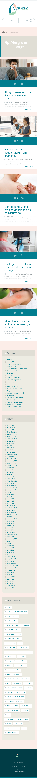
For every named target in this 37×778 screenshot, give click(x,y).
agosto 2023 (11, 494)
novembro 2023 (12, 488)
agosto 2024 (11, 468)
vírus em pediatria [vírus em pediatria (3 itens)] (12, 732)
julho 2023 (10, 497)
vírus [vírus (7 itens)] (24, 728)
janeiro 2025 (11, 457)
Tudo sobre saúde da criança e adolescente (13, 760)
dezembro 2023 (12, 486)
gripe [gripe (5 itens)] (8, 683)
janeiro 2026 (11, 430)
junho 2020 (11, 577)
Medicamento (11, 382)
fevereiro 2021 (12, 559)
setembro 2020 (12, 570)
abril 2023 (10, 503)
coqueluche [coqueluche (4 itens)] (27, 652)
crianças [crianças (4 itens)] (9, 665)
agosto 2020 (11, 572)
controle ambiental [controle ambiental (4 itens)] (13, 652)
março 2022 (11, 532)
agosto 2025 (11, 441)
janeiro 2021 (11, 561)
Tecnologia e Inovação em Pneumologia (15, 399)
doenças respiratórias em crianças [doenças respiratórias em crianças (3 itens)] (18, 679)
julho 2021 (10, 548)
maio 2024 (10, 474)
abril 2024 (10, 477)
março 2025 (11, 452)
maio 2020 (10, 579)
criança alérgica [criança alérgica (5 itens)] (20, 661)
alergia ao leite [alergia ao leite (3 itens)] (12, 620)
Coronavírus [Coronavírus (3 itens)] (11, 656)
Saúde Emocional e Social (15, 393)
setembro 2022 (12, 519)
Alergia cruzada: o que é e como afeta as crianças (18, 95)
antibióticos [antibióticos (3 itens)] (11, 643)
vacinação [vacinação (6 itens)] (18, 723)
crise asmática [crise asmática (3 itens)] (21, 665)
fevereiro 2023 (12, 508)
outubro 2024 (11, 463)
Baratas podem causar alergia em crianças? (15, 152)
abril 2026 (10, 425)
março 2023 (11, 506)
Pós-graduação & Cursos (15, 386)
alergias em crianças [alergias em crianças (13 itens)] (13, 629)
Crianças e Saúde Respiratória (17, 369)
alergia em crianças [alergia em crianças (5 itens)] (13, 625)
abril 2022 (10, 530)
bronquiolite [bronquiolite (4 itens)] (23, 647)
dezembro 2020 (12, 563)
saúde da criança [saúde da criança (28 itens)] (12, 706)
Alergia (22, 84)
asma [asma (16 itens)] (20, 643)
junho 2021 (10, 550)
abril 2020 (10, 581)
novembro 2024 (12, 461)
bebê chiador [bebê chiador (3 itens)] (11, 647)
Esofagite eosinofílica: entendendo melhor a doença (18, 267)
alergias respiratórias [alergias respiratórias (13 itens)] (14, 634)
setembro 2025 (12, 439)
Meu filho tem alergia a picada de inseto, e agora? (17, 324)
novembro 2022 (12, 514)
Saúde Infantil (11, 395)
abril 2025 (10, 450)
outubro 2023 (11, 490)
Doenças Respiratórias (22, 198)
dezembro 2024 (12, 459)
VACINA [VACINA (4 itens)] (9, 723)
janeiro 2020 (11, 588)
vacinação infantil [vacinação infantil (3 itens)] (13, 728)
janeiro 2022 (11, 537)
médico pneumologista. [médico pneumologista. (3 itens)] (14, 688)
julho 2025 (10, 443)
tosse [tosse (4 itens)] (8, 714)
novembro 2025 (12, 434)
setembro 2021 (12, 543)
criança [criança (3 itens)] (9, 661)
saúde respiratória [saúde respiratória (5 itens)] (13, 710)
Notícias (10, 384)
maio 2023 (10, 501)
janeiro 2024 (11, 483)
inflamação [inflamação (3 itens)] (17, 683)
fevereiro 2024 (12, 481)
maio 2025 (10, 448)
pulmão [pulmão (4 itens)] (20, 701)
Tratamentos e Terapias (15, 402)
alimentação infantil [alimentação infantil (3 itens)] (14, 638)
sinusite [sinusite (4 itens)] (25, 710)
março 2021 (11, 557)
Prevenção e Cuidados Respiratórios (14, 390)
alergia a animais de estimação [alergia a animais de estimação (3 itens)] (17, 612)
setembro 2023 (12, 492)
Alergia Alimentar (22, 256)
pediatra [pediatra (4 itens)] (29, 688)
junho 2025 (10, 445)
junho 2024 (11, 472)
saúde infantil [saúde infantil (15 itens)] (26, 706)
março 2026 (11, 428)
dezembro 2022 (12, 512)
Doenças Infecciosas (14, 378)
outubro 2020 (11, 568)
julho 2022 (10, 523)
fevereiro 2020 (12, 586)
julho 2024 (10, 470)
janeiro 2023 (11, 510)
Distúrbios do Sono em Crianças (14, 372)
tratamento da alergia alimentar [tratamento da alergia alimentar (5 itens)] (17, 719)
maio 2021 (10, 552)
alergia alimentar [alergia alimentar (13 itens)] (12, 616)
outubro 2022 (11, 517)
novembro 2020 (12, 566)
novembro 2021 (12, 539)
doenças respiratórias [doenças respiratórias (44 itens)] (14, 674)
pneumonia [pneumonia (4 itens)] (10, 701)
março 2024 (11, 479)
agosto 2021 (11, 546)
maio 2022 (10, 528)
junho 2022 (10, 526)
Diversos (10, 375)
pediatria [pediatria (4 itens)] (10, 692)
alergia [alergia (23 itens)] (9, 607)
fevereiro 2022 (12, 534)
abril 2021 (10, 555)
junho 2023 (10, 499)
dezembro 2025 (12, 432)
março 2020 (11, 583)
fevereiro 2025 (12, 454)
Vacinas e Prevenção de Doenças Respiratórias (15, 405)
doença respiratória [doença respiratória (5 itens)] (13, 670)
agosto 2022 (11, 521)
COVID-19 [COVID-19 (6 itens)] (22, 656)
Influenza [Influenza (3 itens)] (28, 683)
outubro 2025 (11, 437)
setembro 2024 (12, 465)
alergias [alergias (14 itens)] (26, 625)
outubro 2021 (11, 541)
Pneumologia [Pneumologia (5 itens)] (20, 692)
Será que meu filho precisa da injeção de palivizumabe (17, 210)
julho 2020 (10, 575)
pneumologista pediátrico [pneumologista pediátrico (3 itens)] (15, 697)
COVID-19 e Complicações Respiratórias (15, 365)
